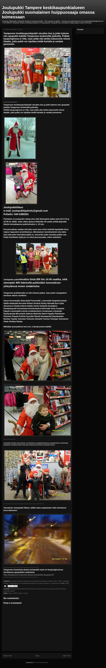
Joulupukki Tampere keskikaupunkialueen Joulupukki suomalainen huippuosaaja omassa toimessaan (48, 12)
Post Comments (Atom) (41, 662)
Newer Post (8, 656)
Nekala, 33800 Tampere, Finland (18, 593)
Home (37, 656)
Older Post (66, 656)
